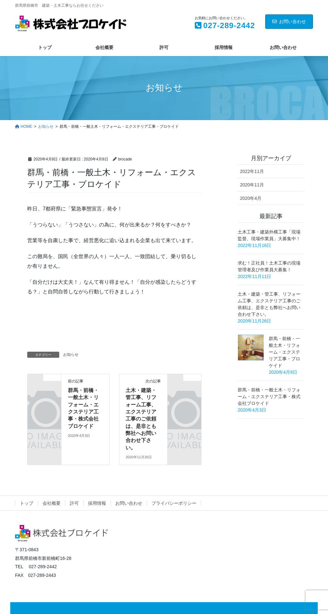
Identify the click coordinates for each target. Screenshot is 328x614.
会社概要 (52, 503)
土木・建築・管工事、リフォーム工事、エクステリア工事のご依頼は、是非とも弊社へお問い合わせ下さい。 (141, 419)
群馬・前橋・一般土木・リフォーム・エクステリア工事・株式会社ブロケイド (269, 396)
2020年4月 (250, 198)
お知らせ (189, 158)
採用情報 (97, 503)
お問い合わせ (289, 21)
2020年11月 (252, 184)
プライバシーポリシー (174, 503)
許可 (74, 503)
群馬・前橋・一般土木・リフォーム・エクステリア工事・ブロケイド (284, 352)
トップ (26, 503)
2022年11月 (252, 171)
